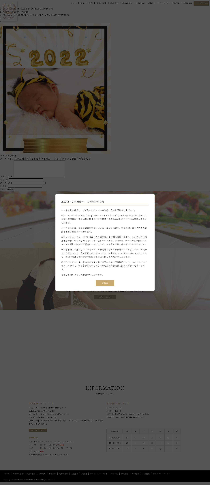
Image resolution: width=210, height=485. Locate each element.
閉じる (105, 283)
